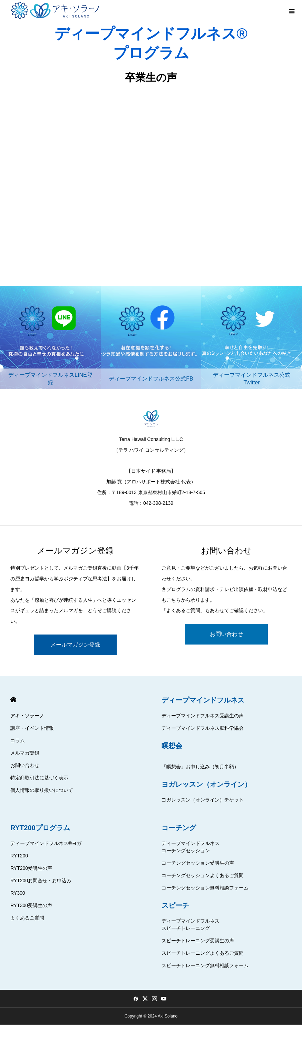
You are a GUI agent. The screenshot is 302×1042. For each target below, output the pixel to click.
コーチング (179, 828)
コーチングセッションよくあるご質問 (203, 875)
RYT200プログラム (40, 828)
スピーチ (175, 905)
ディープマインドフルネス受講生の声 (203, 715)
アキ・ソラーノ (27, 715)
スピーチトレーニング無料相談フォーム (205, 965)
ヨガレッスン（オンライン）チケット (203, 800)
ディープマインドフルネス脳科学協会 (203, 728)
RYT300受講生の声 (31, 905)
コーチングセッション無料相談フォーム (205, 888)
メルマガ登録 (24, 753)
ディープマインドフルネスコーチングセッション (191, 847)
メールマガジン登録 (75, 645)
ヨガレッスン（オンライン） (206, 784)
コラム (17, 740)
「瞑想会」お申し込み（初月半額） (200, 766)
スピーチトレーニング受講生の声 (198, 940)
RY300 (17, 893)
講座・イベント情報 (32, 728)
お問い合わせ (226, 634)
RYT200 (19, 855)
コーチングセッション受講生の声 (198, 863)
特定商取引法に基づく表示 (39, 777)
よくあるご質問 (27, 918)
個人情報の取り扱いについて (41, 790)
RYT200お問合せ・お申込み (40, 880)
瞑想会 (172, 745)
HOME (13, 699)
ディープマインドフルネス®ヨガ (45, 843)
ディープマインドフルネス (203, 700)
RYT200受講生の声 (31, 868)
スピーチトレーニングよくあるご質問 (203, 953)
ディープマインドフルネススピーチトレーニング (191, 924)
